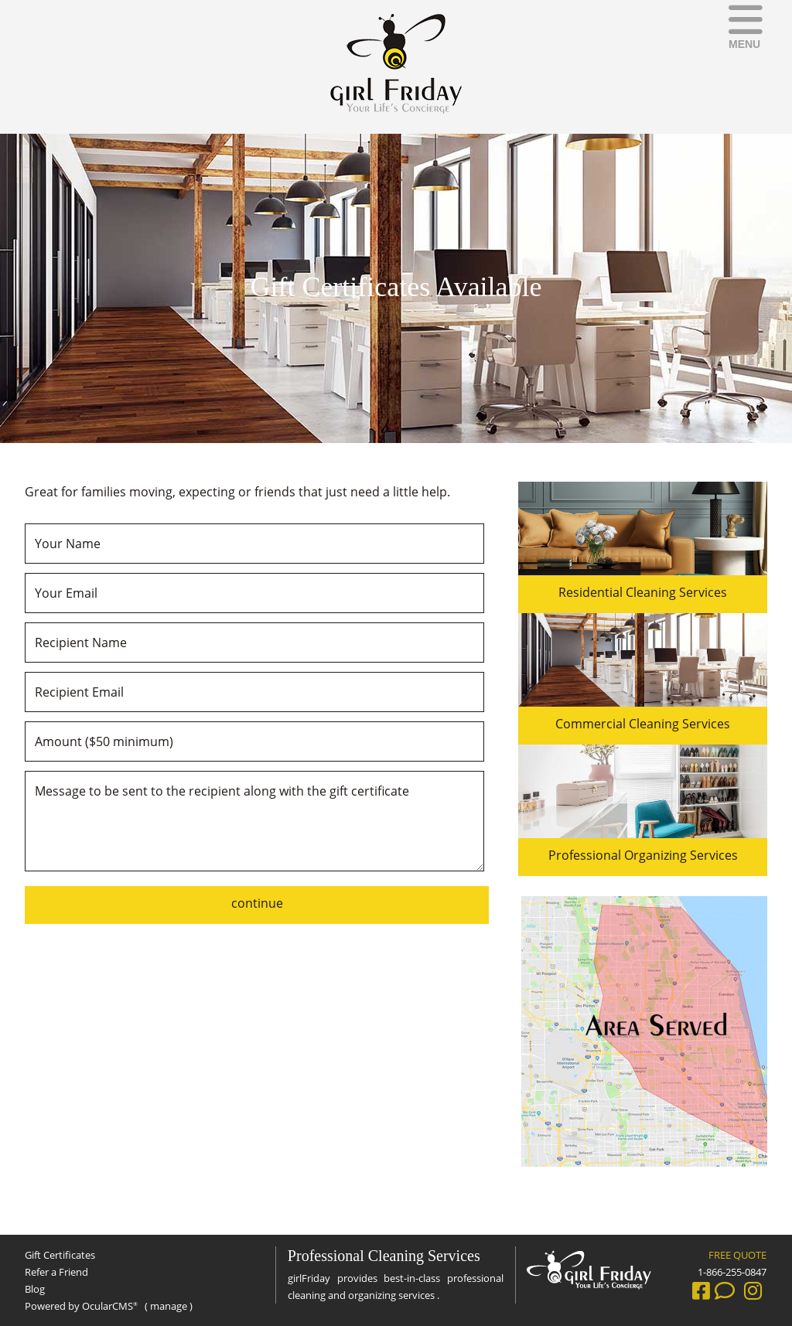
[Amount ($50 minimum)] (254, 741)
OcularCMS (110, 1306)
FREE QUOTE (737, 1255)
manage (168, 1306)
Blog (35, 1289)
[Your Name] (254, 543)
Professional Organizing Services (643, 855)
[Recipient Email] (254, 692)
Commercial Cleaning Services (642, 723)
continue (257, 903)
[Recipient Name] (254, 642)
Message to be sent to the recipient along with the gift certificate (254, 821)
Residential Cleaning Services (642, 592)
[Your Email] (254, 593)
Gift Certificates (60, 1255)
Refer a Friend (56, 1272)
